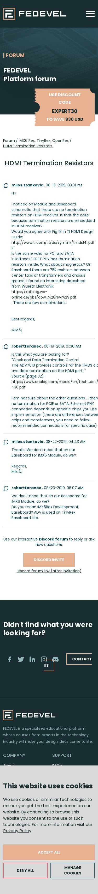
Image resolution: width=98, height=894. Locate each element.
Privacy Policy (17, 831)
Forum (9, 140)
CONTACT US (68, 662)
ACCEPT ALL (49, 852)
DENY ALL (25, 870)
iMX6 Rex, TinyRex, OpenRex (44, 140)
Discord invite (49, 559)
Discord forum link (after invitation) (49, 571)
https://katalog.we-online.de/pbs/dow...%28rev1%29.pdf (44, 294)
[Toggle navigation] (90, 14)
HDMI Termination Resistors (28, 146)
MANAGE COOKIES (72, 870)
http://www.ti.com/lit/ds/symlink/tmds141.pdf (53, 242)
